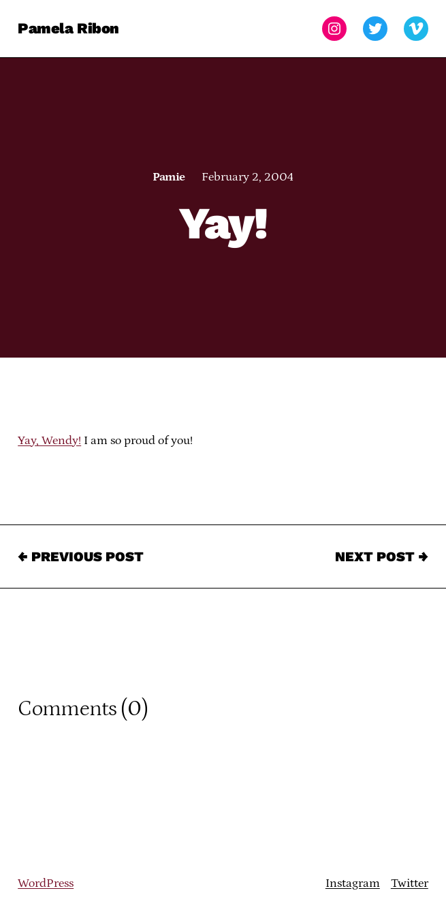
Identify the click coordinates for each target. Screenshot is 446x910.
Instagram (352, 883)
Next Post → (381, 556)
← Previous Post (81, 556)
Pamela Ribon (68, 28)
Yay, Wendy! (49, 441)
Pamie (169, 177)
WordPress (46, 883)
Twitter (409, 883)
